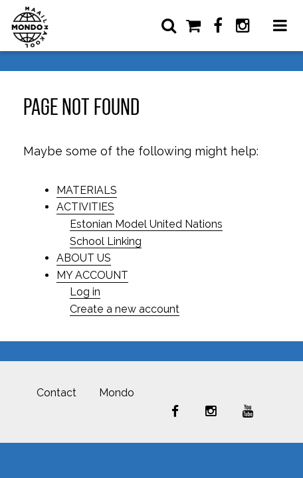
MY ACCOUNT (92, 275)
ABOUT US (83, 258)
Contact (56, 392)
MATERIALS (86, 190)
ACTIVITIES (85, 206)
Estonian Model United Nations (146, 224)
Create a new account (124, 309)
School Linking (106, 241)
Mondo (116, 392)
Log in (85, 291)
